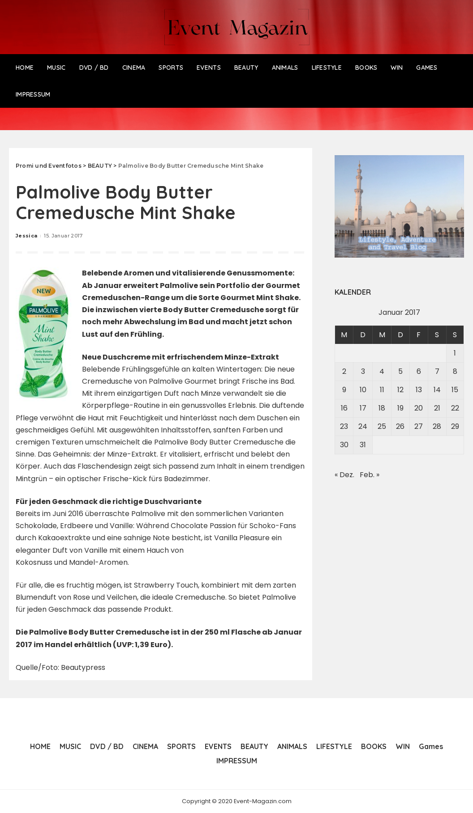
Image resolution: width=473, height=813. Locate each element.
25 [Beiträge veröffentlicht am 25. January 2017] (382, 426)
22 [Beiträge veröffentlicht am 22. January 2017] (455, 408)
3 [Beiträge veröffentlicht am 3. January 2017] (363, 371)
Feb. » (369, 475)
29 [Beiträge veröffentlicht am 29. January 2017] (455, 426)
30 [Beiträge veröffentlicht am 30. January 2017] (344, 445)
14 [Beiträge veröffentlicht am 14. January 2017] (437, 390)
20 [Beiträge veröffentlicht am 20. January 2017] (418, 408)
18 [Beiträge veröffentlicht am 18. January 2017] (381, 408)
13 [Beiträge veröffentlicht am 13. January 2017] (419, 390)
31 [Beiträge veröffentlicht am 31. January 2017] (363, 445)
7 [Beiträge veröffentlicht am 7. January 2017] (437, 371)
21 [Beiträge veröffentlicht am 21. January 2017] (437, 408)
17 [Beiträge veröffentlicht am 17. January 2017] (363, 408)
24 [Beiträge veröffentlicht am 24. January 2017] (362, 426)
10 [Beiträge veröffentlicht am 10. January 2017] (363, 390)
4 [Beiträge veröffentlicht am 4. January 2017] (381, 371)
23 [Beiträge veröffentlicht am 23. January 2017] (344, 426)
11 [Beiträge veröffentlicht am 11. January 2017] (382, 390)
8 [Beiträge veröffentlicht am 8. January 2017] (455, 371)
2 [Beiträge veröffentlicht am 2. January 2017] (344, 371)
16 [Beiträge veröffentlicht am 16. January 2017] (344, 408)
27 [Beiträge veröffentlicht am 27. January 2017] (418, 426)
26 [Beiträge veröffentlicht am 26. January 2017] (400, 426)
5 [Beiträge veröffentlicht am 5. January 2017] (400, 371)
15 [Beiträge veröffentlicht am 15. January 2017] (455, 390)
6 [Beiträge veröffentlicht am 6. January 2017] (419, 371)
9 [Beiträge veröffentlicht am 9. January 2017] (344, 390)
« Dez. (344, 475)
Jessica (26, 236)
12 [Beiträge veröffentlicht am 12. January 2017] (400, 390)
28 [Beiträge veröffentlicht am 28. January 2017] (437, 426)
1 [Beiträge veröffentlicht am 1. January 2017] (455, 353)
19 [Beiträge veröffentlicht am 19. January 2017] (400, 408)
